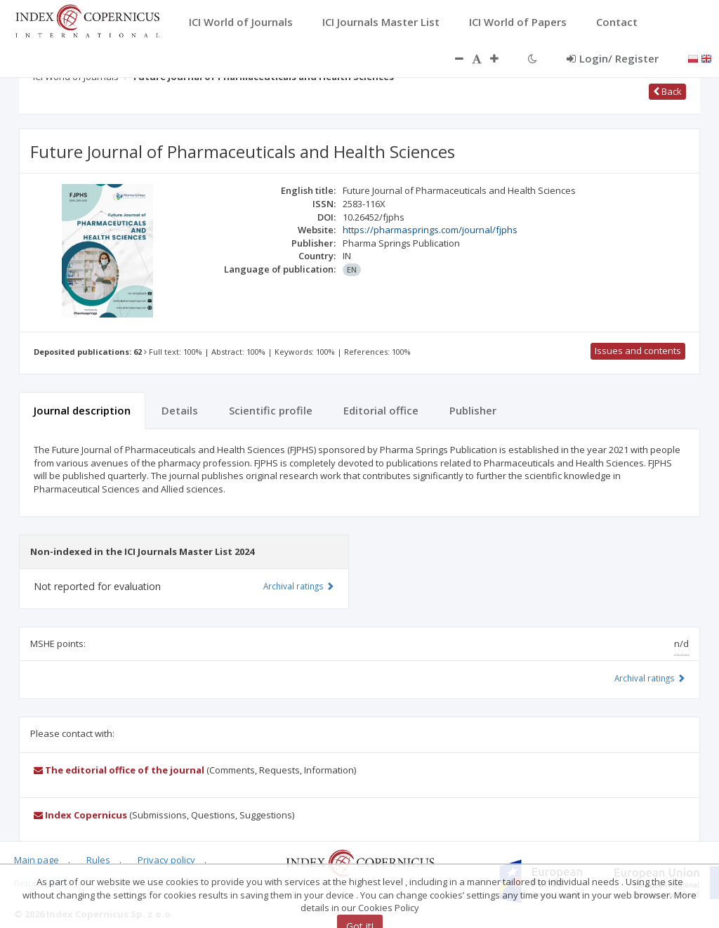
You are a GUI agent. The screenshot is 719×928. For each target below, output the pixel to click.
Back (667, 91)
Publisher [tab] (472, 410)
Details (179, 410)
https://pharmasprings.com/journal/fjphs (430, 229)
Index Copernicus (80, 815)
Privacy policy (166, 860)
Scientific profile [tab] (270, 410)
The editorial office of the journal (119, 770)
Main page (36, 860)
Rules (98, 860)
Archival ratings (649, 678)
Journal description (82, 410)
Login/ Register (613, 58)
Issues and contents (638, 350)
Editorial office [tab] (380, 410)
